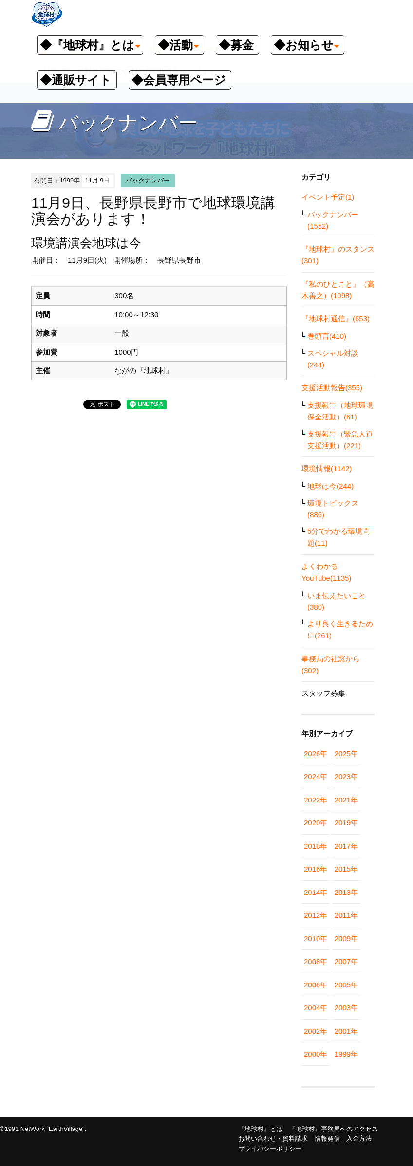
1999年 (346, 1054)
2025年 (346, 753)
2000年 (315, 1054)
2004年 (315, 1007)
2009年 (346, 938)
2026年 (315, 753)
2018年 (315, 846)
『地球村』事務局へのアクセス (333, 1128)
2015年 (346, 869)
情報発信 (327, 1138)
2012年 (315, 915)
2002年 (315, 1031)
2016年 (315, 869)
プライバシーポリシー (269, 1148)
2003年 (346, 1007)
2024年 (315, 776)
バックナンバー (148, 180)
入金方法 (359, 1138)
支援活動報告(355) (331, 387)
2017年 (346, 846)
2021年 (346, 800)
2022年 (315, 800)
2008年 (315, 961)
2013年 (346, 892)
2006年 (315, 985)
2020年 (315, 823)
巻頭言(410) (326, 336)
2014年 (315, 892)
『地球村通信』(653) (335, 318)
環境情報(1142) (326, 468)
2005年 (346, 985)
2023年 (346, 776)
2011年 (346, 915)
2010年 (315, 938)
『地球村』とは (260, 1128)
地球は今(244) (330, 486)
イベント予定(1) (327, 197)
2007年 (346, 961)
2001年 (346, 1031)
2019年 (346, 823)
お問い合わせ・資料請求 (273, 1138)
